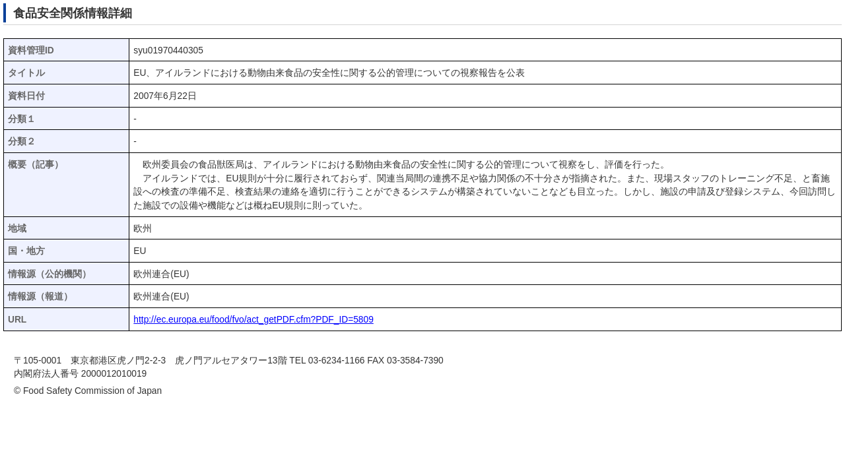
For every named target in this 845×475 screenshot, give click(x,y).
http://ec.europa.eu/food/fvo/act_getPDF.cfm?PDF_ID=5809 (253, 320)
